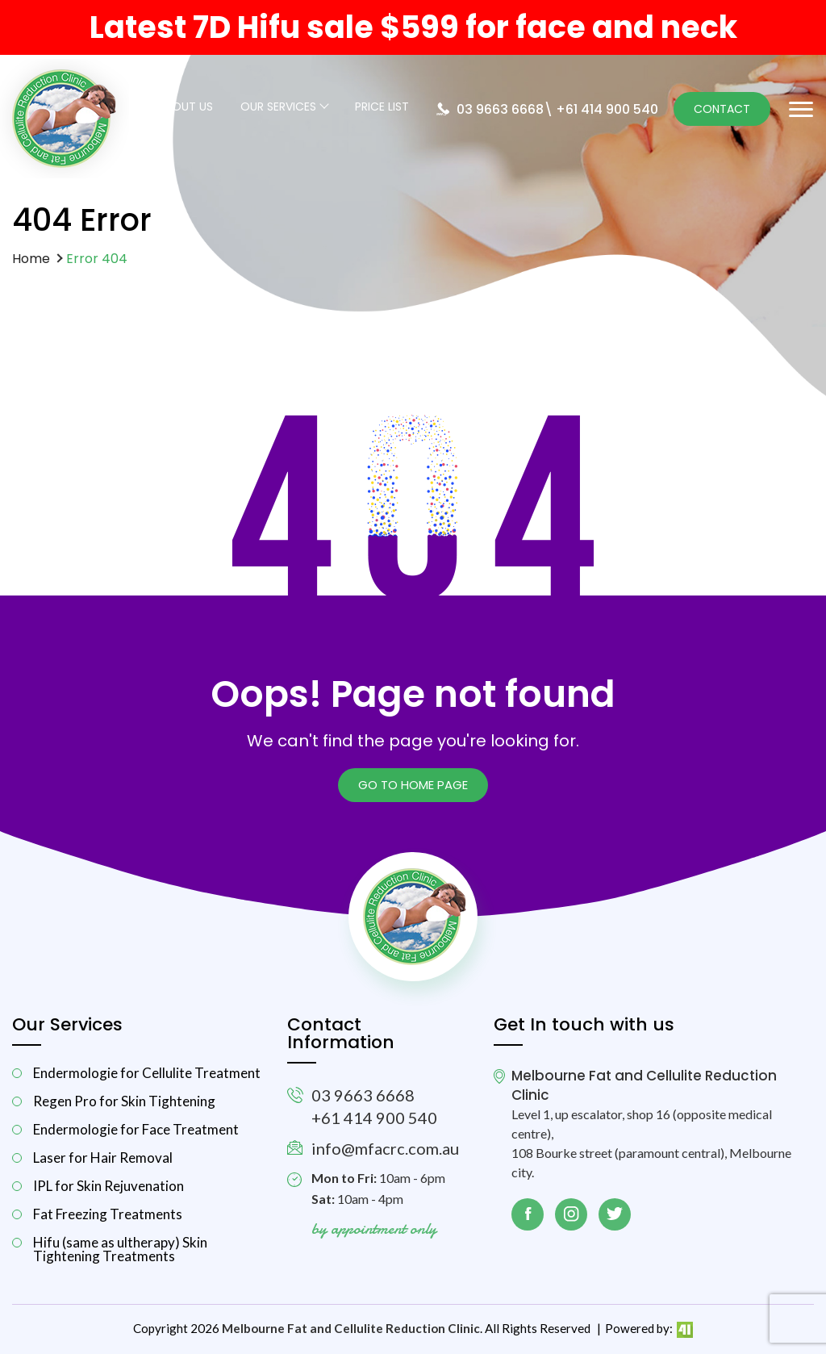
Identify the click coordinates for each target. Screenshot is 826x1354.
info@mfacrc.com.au (385, 1148)
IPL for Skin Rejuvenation (108, 1186)
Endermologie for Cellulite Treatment (147, 1073)
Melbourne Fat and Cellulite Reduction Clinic (351, 1328)
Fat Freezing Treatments (107, 1214)
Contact (722, 109)
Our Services (278, 108)
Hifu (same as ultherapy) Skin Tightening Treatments (120, 1249)
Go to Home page (413, 784)
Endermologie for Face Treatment (136, 1129)
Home (31, 258)
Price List (382, 108)
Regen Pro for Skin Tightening (124, 1101)
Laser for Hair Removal (103, 1157)
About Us (185, 108)
